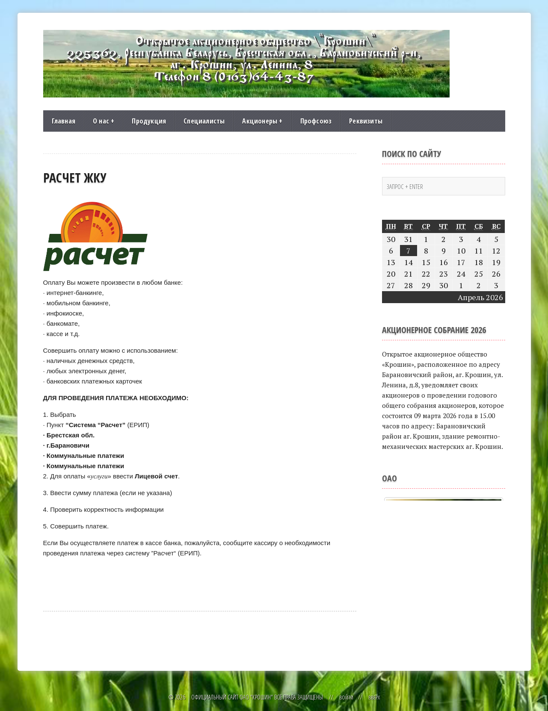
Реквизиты (365, 121)
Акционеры (262, 121)
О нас (103, 121)
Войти (345, 697)
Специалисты (204, 121)
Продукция (149, 121)
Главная (63, 121)
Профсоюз (316, 121)
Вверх (374, 697)
